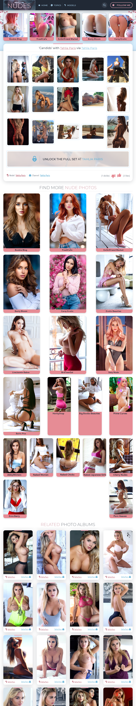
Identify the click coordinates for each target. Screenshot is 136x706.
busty (105, 665)
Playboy (110, 657)
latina (119, 661)
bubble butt (101, 661)
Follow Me (121, 5)
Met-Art (126, 657)
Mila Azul (112, 652)
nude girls (101, 657)
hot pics (121, 652)
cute (98, 665)
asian (99, 652)
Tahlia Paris (67, 48)
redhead (112, 661)
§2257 (88, 692)
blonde (117, 657)
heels (126, 661)
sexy (105, 652)
